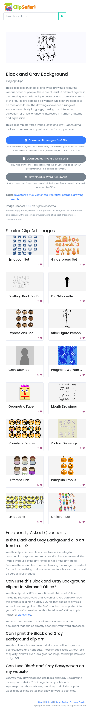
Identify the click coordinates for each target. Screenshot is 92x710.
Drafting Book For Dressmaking (33, 296)
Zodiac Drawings (64, 443)
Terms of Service (78, 702)
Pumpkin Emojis (63, 480)
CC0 (28, 206)
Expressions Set (21, 333)
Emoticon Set (19, 259)
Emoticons (17, 517)
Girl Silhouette (62, 296)
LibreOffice (24, 615)
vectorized (41, 195)
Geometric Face (21, 406)
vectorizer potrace (60, 195)
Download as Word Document (46, 177)
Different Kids (19, 480)
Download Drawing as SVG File (46, 140)
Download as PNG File (46, 158)
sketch (15, 199)
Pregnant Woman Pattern (71, 370)
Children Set (60, 517)
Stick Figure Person (66, 333)
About (41, 702)
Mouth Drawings (64, 406)
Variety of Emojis (22, 443)
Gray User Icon (20, 370)
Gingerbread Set (64, 259)
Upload (49, 702)
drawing (78, 195)
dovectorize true (23, 195)
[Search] (31, 16)
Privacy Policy (61, 702)
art (7, 199)
